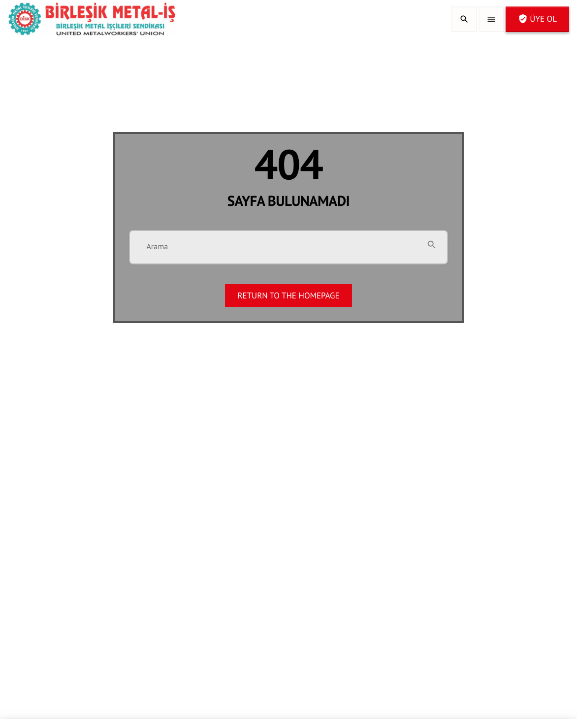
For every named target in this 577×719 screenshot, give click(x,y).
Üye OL (537, 18)
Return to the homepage (288, 295)
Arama (157, 246)
